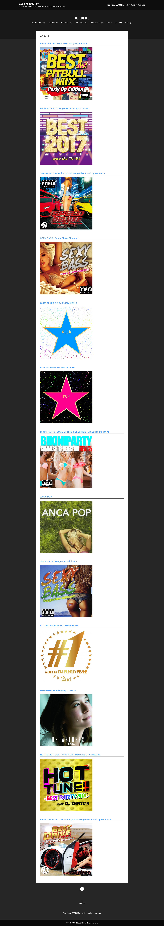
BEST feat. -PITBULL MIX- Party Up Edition (63, 43)
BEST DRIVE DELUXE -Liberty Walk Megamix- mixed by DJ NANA (75, 819)
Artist (128, 5)
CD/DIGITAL (120, 5)
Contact (134, 5)
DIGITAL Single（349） (115, 23)
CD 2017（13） (68, 23)
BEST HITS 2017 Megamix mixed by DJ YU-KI (64, 108)
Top (108, 5)
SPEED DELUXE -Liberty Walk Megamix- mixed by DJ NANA (72, 173)
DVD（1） (130, 23)
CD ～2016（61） (82, 23)
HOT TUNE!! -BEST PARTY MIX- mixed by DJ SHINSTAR (70, 755)
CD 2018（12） (54, 23)
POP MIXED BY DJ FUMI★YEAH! (58, 367)
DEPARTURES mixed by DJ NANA (58, 690)
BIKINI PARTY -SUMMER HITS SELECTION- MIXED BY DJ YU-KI (74, 432)
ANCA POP (46, 497)
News (113, 5)
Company (141, 5)
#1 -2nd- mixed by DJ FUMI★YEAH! (59, 626)
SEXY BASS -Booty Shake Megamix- (59, 238)
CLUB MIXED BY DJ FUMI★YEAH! (58, 303)
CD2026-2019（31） (39, 23)
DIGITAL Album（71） (98, 23)
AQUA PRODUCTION (29, 3)
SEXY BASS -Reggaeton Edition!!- (58, 561)
